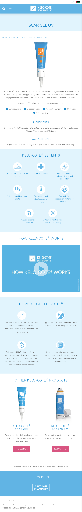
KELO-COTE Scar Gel (22, 427)
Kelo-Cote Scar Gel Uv (35, 37)
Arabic (74, 2)
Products (16, 37)
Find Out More (22, 449)
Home (5, 37)
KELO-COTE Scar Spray (60, 427)
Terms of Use (8, 500)
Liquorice (31, 508)
